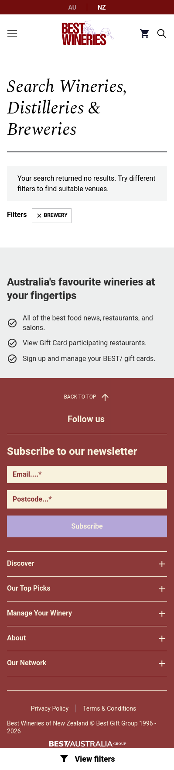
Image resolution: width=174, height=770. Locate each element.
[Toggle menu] (12, 33)
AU (72, 7)
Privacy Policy (49, 708)
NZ (102, 7)
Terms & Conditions (109, 708)
